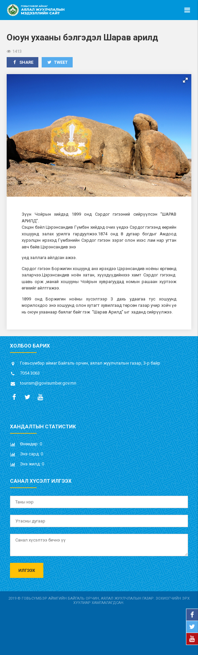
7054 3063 (30, 373)
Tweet (57, 62)
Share (22, 62)
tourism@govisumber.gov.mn (48, 383)
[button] (185, 80)
